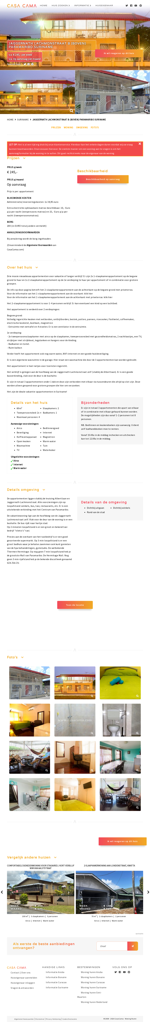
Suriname (23, 119)
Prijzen (56, 127)
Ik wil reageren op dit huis (119, 53)
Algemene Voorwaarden (39, 245)
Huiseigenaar (104, 5)
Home (43, 5)
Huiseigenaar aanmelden (24, 977)
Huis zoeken (60, 5)
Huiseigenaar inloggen (23, 982)
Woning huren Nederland (94, 1002)
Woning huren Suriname (94, 987)
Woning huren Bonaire (93, 977)
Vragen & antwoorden (22, 987)
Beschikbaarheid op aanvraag (103, 179)
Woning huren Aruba (92, 972)
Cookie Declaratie (69, 1019)
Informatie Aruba (55, 972)
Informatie (81, 5)
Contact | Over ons (21, 972)
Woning (68, 127)
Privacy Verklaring (53, 1019)
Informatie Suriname (57, 987)
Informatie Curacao (56, 982)
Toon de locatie (75, 605)
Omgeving (82, 127)
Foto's (95, 127)
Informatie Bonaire (56, 977)
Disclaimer (39, 1019)
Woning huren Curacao (93, 982)
